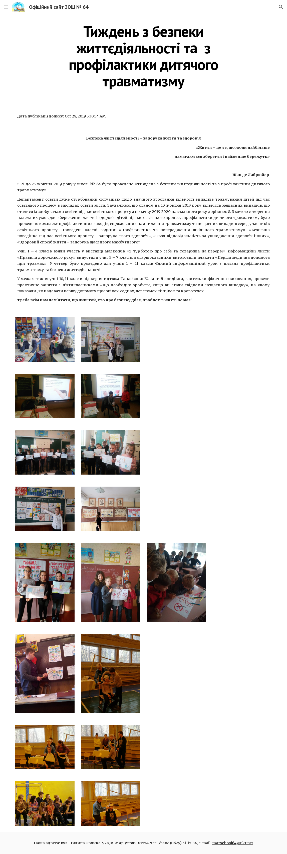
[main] (143, 56)
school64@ (230, 843)
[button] (6, 7)
